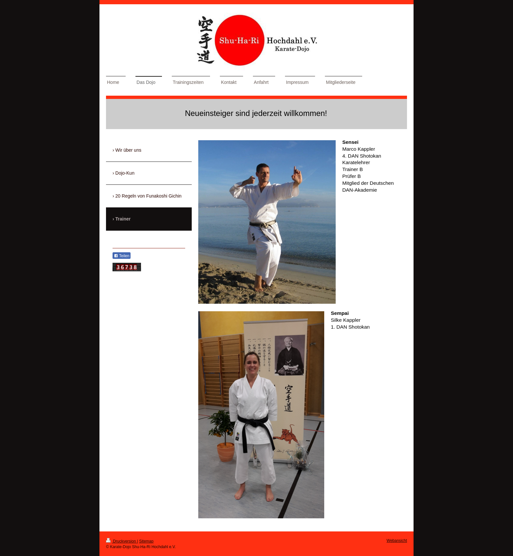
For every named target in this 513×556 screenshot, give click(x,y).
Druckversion (121, 541)
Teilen (121, 256)
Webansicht (397, 540)
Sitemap (146, 541)
